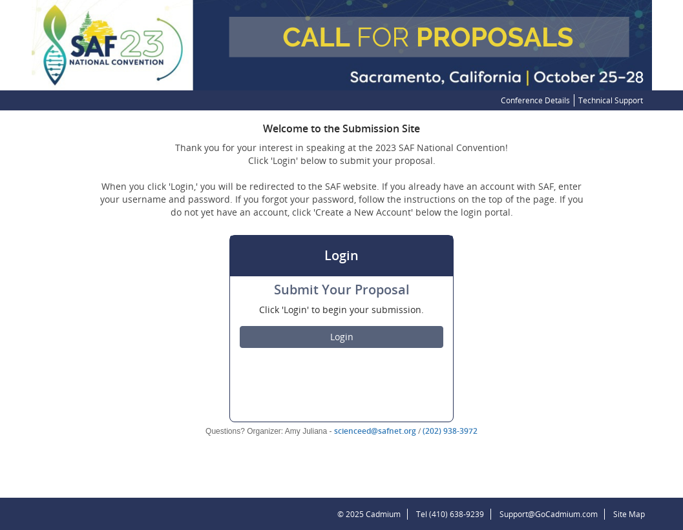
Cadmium (383, 514)
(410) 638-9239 (456, 514)
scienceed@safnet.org (375, 430)
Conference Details (535, 100)
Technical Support (610, 100)
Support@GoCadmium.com (552, 514)
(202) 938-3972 (450, 430)
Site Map (629, 514)
